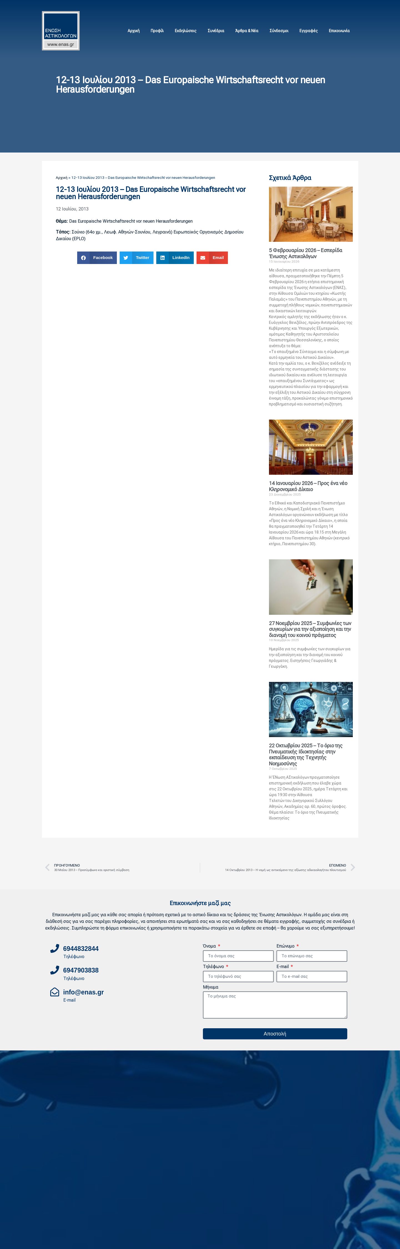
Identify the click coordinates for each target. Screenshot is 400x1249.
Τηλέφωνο (214, 966)
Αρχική (134, 31)
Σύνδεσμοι (279, 31)
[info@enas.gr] (54, 991)
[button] (97, 258)
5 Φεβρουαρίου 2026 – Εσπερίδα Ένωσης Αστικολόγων (305, 253)
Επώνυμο (286, 946)
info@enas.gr (83, 992)
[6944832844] (54, 948)
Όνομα (210, 946)
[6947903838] (54, 970)
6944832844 (81, 948)
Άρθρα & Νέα (246, 31)
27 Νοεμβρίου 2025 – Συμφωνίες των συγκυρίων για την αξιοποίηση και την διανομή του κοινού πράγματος (310, 629)
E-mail (283, 966)
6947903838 (81, 970)
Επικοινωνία (339, 31)
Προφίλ (157, 31)
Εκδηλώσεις (186, 31)
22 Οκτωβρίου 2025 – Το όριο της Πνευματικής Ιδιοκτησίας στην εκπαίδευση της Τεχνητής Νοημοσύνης (306, 754)
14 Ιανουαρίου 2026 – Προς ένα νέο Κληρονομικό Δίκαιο (308, 486)
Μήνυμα (210, 987)
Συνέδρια (216, 31)
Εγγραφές (309, 31)
